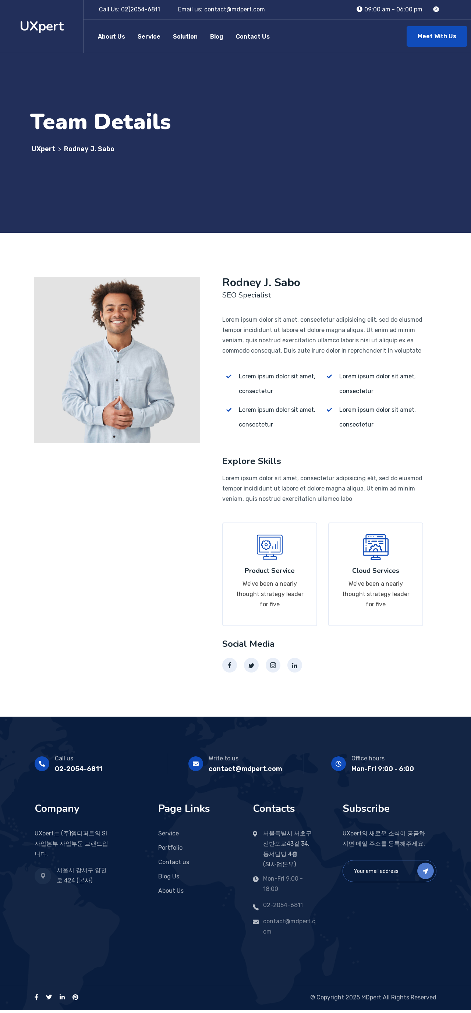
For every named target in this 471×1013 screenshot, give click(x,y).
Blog (216, 36)
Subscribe (425, 874)
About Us (111, 36)
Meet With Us (437, 36)
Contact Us (253, 36)
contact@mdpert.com (234, 9)
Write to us (223, 761)
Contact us (173, 865)
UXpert (42, 26)
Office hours (368, 761)
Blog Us (168, 879)
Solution (185, 36)
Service (149, 36)
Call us (64, 761)
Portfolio (170, 850)
